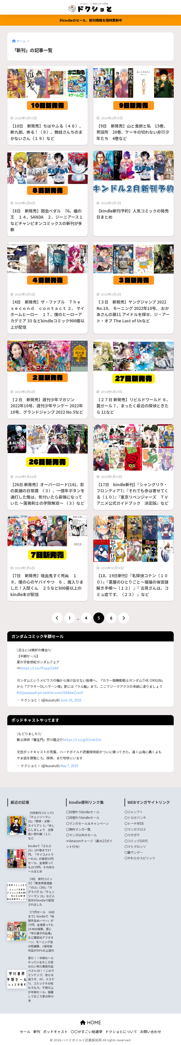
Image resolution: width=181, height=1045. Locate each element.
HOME (90, 1022)
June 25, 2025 (71, 700)
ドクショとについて (121, 1031)
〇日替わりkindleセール (82, 811)
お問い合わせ (150, 1031)
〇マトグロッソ (135, 846)
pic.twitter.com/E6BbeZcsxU (60, 692)
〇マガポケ (132, 835)
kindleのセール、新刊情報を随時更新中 (90, 20)
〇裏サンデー (133, 852)
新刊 (36, 1031)
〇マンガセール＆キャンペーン (87, 823)
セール (25, 1031)
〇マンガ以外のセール (81, 835)
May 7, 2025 (69, 765)
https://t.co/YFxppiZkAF (39, 668)
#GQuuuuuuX (27, 692)
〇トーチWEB (134, 823)
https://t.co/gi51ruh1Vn (82, 739)
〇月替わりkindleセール (82, 817)
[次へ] (123, 618)
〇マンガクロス (135, 829)
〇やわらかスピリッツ (139, 858)
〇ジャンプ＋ (133, 811)
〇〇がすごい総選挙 (87, 1031)
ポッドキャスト (55, 1031)
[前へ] (57, 618)
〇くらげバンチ (135, 817)
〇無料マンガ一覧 (78, 829)
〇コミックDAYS (136, 840)
